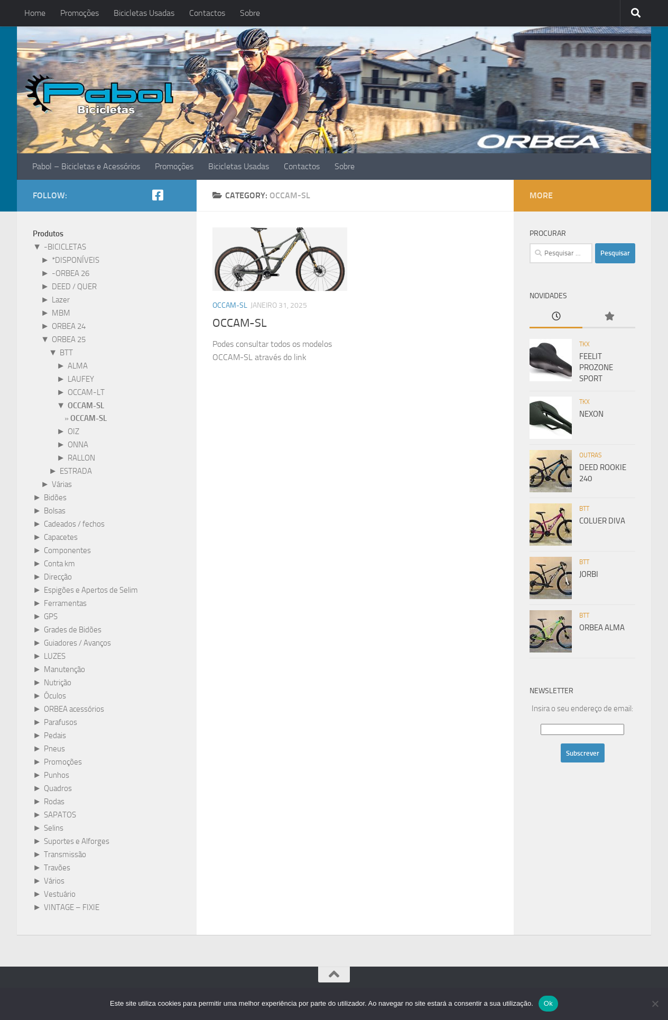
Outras (590, 455)
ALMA (78, 366)
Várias (62, 484)
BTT (66, 352)
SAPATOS (60, 815)
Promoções (79, 13)
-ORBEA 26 (70, 273)
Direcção (58, 577)
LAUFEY (81, 379)
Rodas (54, 801)
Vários (54, 881)
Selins (53, 828)
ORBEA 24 (69, 326)
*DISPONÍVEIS (75, 260)
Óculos (55, 696)
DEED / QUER (74, 286)
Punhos (56, 775)
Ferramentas (65, 603)
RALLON (81, 458)
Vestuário (60, 894)
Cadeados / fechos (74, 524)
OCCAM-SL (229, 305)
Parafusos (60, 722)
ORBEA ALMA (602, 627)
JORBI (588, 574)
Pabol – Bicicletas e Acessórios (86, 166)
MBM (61, 313)
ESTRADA (76, 471)
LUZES (55, 656)
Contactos (207, 13)
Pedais (55, 735)
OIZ (73, 431)
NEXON (591, 414)
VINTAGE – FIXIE (71, 907)
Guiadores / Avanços (77, 643)
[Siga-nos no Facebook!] (157, 195)
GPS (51, 616)
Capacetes (61, 537)
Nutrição (57, 682)
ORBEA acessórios (74, 709)
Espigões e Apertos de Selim (91, 590)
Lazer (61, 300)
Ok (548, 1003)
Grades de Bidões (72, 630)
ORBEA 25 (69, 339)
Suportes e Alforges (76, 841)
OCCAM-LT (86, 392)
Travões (57, 867)
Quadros (58, 788)
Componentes (67, 550)
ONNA (78, 444)
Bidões (55, 497)
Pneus (54, 748)
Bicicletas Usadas (144, 13)
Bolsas (55, 511)
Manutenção (64, 669)
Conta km (59, 563)
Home (34, 13)
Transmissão (65, 854)
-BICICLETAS (65, 247)
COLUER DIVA (602, 521)
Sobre (250, 13)
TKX (584, 344)
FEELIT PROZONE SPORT (596, 367)
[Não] (655, 1003)
